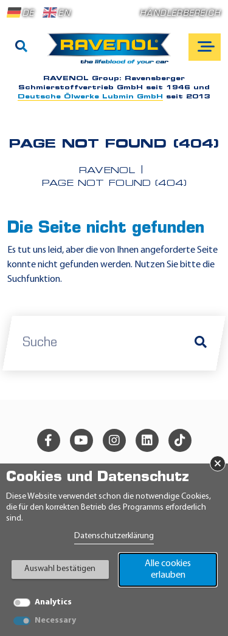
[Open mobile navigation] (204, 47)
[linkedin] (147, 440)
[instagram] (114, 440)
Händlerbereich (180, 14)
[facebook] (48, 440)
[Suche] (21, 47)
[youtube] (81, 440)
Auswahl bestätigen (59, 568)
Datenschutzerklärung (114, 536)
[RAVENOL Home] (112, 53)
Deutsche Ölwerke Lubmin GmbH (90, 97)
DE (20, 13)
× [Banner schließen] (217, 463)
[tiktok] (180, 440)
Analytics (53, 602)
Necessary (55, 620)
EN (56, 13)
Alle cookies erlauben (168, 569)
